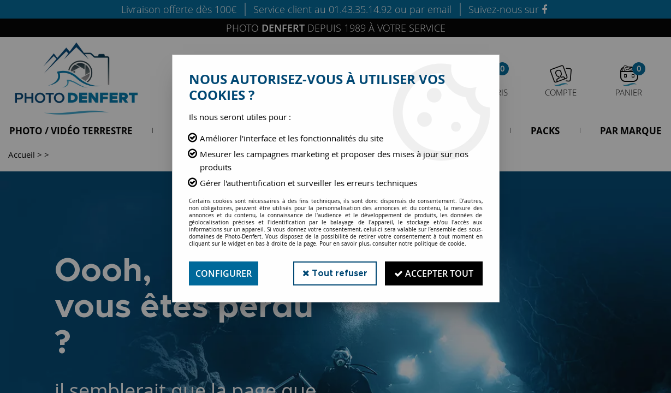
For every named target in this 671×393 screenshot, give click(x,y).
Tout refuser (334, 273)
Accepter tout (433, 273)
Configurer (223, 273)
